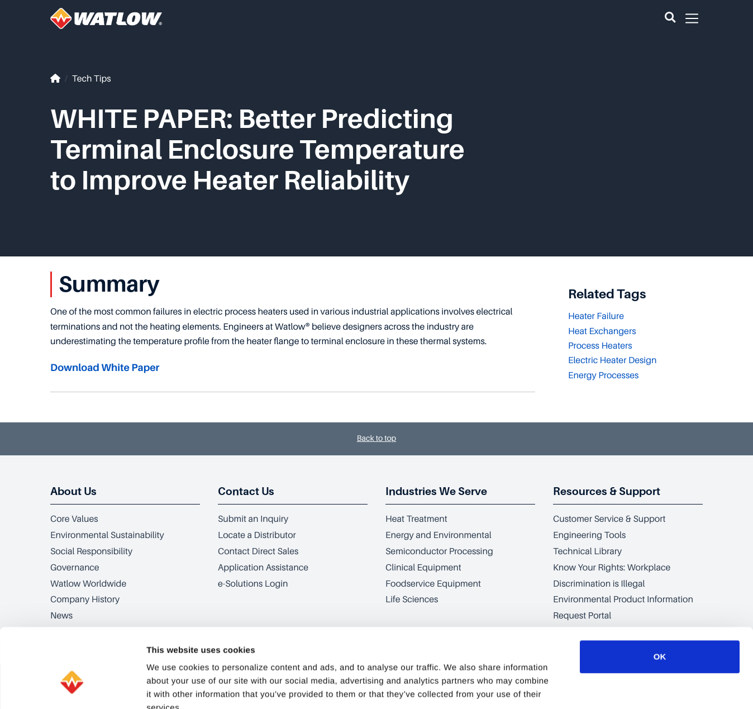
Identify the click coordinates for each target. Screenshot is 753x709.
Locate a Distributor (257, 535)
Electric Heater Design (612, 360)
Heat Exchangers (602, 331)
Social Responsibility (91, 551)
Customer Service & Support (609, 519)
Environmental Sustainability (107, 535)
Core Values (74, 519)
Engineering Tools (589, 535)
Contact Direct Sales (258, 551)
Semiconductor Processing (439, 551)
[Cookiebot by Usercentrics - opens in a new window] (72, 687)
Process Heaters (600, 346)
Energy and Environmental (438, 535)
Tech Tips (91, 79)
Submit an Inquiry (253, 519)
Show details (586, 687)
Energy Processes (603, 375)
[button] (670, 18)
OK (660, 590)
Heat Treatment (416, 519)
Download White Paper (104, 368)
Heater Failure (596, 316)
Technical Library (587, 551)
